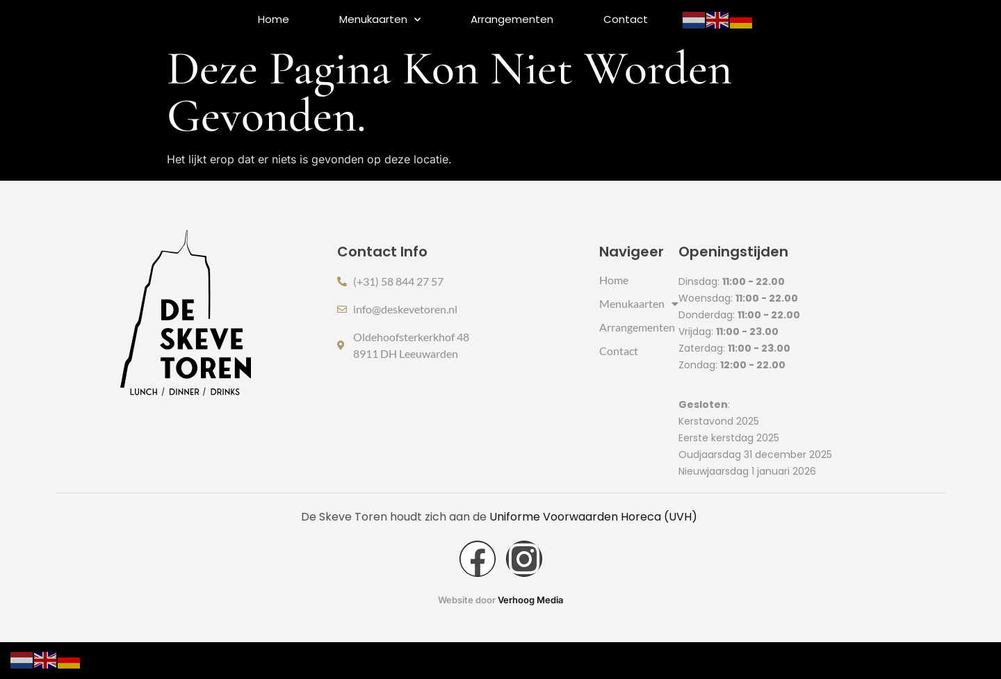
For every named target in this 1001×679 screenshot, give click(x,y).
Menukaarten (380, 20)
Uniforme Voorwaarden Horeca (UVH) (594, 554)
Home (273, 19)
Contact (625, 19)
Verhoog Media (530, 638)
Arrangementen (512, 19)
